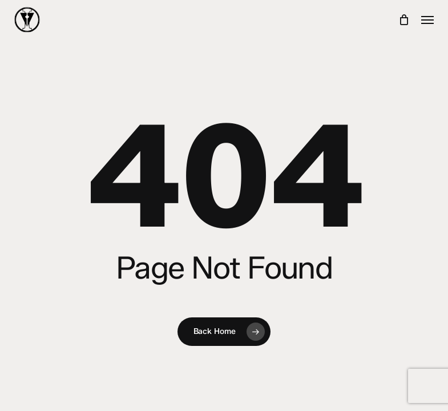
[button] (427, 20)
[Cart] (404, 20)
